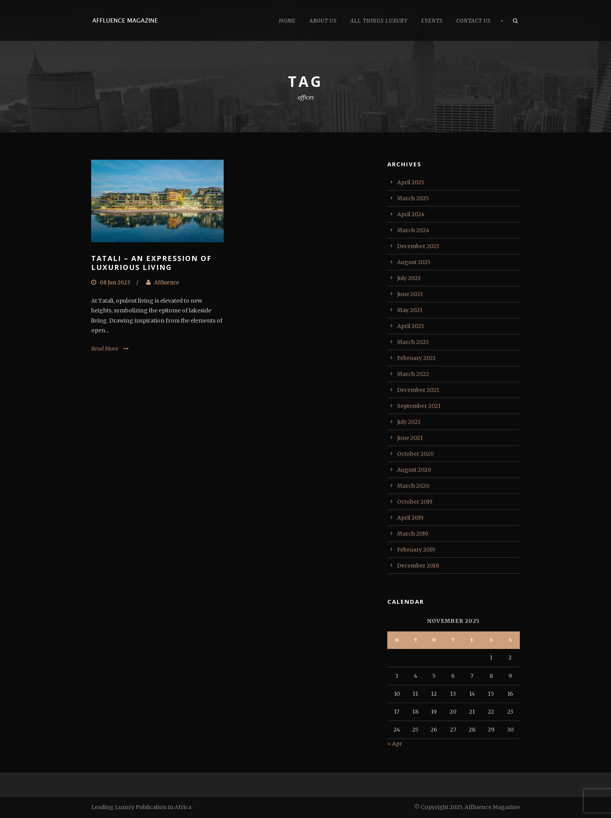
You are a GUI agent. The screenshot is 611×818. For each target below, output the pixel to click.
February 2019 (416, 549)
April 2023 (410, 326)
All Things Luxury (379, 21)
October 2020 (415, 453)
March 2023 (413, 342)
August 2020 (414, 469)
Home (287, 21)
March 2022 (413, 373)
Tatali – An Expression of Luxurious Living (151, 263)
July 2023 (408, 278)
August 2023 (413, 262)
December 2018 (418, 565)
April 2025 (410, 182)
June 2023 (410, 294)
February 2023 (416, 357)
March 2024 (413, 230)
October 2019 (415, 501)
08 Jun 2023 (115, 282)
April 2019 (410, 517)
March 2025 (413, 198)
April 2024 (411, 214)
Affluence (166, 282)
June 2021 (410, 437)
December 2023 (418, 246)
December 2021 (418, 389)
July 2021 (408, 421)
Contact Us (473, 21)
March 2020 (413, 485)
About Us (323, 21)
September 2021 (419, 405)
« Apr (394, 743)
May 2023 (409, 310)
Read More (104, 348)
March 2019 (412, 533)
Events (432, 21)
